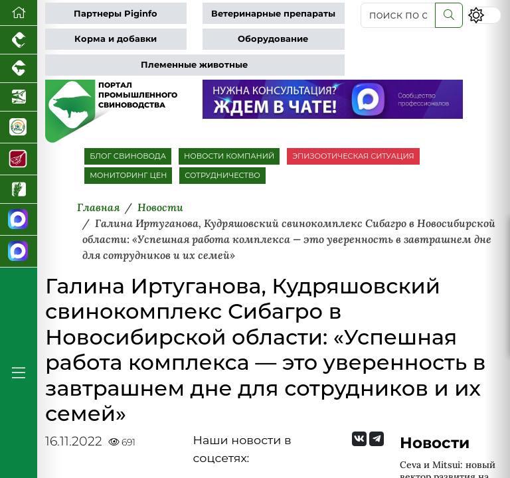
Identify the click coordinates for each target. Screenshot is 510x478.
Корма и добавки (115, 39)
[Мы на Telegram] (376, 439)
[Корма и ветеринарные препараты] (18, 127)
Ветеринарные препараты (273, 14)
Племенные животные (194, 65)
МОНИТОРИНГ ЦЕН (128, 175)
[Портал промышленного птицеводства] (18, 40)
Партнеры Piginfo (115, 14)
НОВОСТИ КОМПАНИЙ (229, 156)
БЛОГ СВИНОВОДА (128, 156)
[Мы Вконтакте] (359, 439)
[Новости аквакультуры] (18, 97)
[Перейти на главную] (18, 13)
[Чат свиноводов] (18, 252)
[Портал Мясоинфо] (18, 159)
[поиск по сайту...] (398, 15)
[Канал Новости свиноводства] (18, 220)
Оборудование (273, 39)
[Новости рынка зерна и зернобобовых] (18, 189)
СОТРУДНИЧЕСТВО (222, 175)
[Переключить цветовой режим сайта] (484, 15)
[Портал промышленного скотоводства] (18, 68)
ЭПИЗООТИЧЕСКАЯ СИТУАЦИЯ (353, 156)
